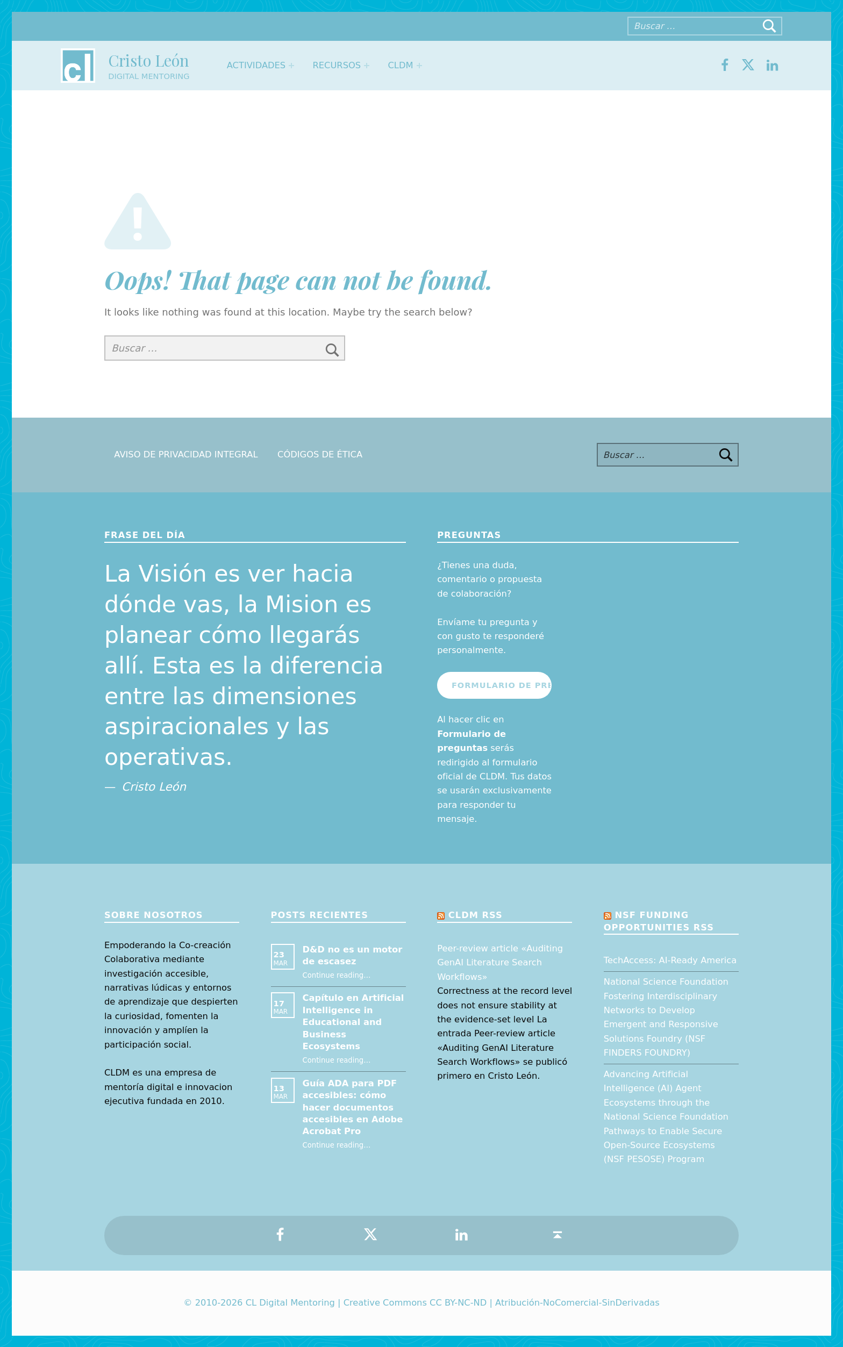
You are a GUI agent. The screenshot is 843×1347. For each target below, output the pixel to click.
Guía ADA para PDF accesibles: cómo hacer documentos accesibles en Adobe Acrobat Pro (353, 1107)
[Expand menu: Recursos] (366, 65)
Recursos (336, 65)
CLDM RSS (475, 915)
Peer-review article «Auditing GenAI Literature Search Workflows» (500, 962)
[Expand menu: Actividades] (291, 65)
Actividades (256, 65)
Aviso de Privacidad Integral (186, 455)
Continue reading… (337, 975)
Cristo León (148, 59)
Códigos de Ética (319, 455)
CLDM (400, 65)
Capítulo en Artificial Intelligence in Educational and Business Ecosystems (353, 1022)
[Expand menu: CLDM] (419, 65)
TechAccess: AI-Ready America (670, 960)
